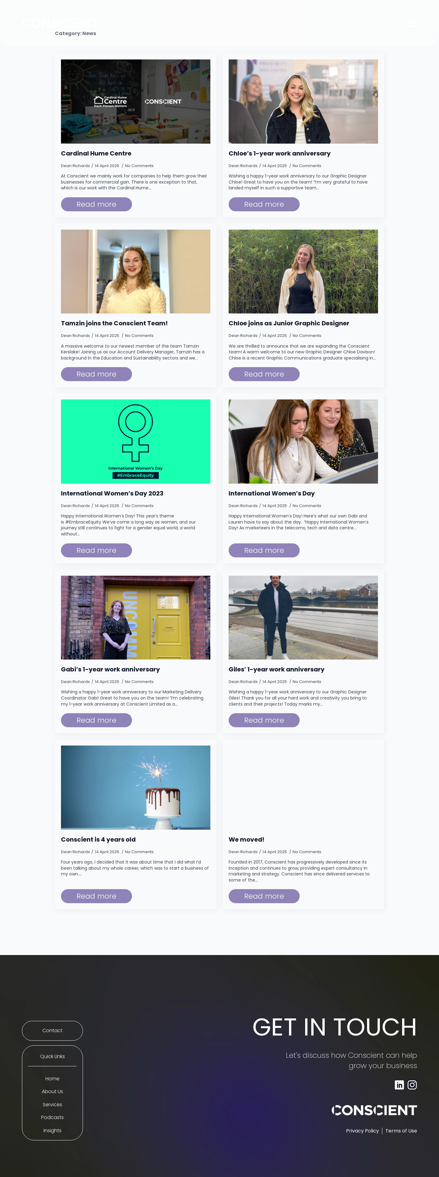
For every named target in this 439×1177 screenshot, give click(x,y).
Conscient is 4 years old (98, 839)
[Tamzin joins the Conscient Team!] (135, 272)
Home (52, 1078)
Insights (53, 1130)
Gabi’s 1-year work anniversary (110, 669)
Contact (52, 1030)
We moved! (246, 839)
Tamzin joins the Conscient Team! (114, 323)
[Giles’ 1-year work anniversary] (303, 618)
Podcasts (52, 1117)
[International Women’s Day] (303, 441)
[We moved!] (303, 788)
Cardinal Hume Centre (96, 153)
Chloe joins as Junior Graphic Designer (289, 323)
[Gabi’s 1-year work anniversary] (135, 618)
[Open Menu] (412, 23)
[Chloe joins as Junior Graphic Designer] (303, 272)
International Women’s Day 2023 (112, 493)
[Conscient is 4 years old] (135, 788)
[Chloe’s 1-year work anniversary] (303, 101)
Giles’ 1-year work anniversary (277, 669)
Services (52, 1104)
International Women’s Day (272, 493)
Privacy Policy (362, 1131)
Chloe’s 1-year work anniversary (280, 153)
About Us (52, 1091)
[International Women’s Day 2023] (135, 441)
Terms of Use (401, 1131)
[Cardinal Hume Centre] (135, 101)
